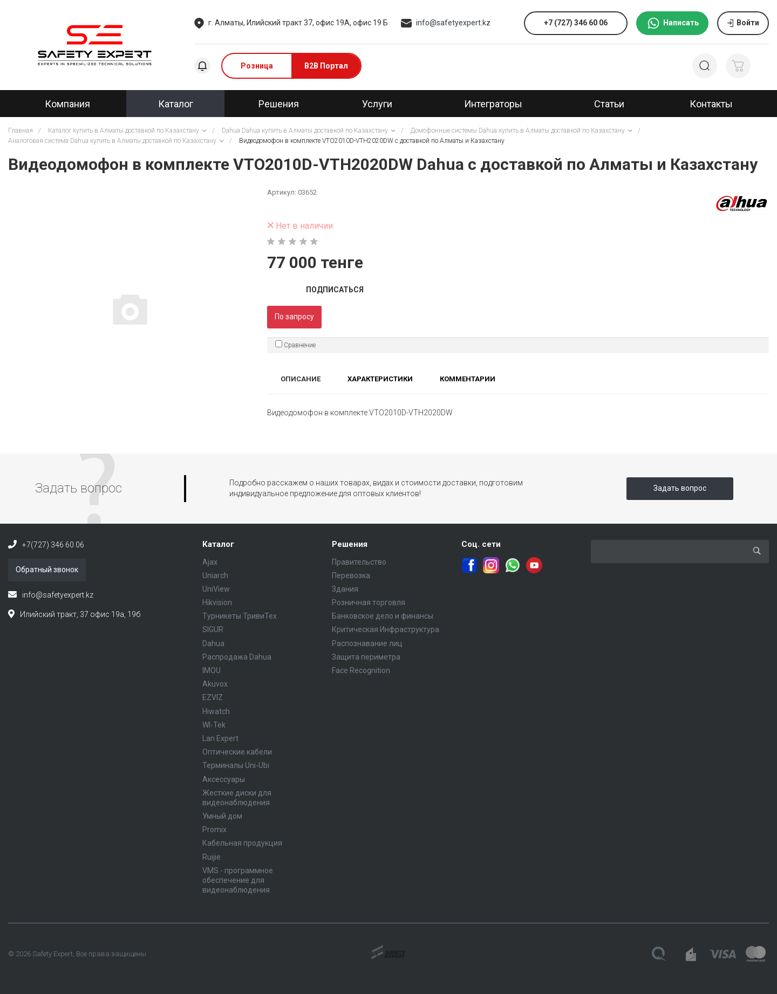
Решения (349, 544)
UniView (216, 589)
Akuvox (215, 684)
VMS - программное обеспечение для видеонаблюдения (237, 880)
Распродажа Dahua (236, 657)
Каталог (218, 544)
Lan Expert (220, 738)
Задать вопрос (679, 488)
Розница (257, 65)
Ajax (209, 562)
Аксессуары (223, 779)
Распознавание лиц (367, 643)
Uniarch (215, 575)
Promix (214, 829)
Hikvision (217, 602)
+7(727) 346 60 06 (53, 544)
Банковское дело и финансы (382, 616)
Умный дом (222, 816)
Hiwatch (216, 711)
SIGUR (212, 629)
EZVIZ (212, 697)
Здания (345, 589)
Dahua (213, 643)
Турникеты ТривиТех (239, 616)
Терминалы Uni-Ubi (235, 765)
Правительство (359, 562)
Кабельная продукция (242, 843)
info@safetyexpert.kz (453, 22)
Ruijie (211, 857)
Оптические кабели (237, 752)
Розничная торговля (368, 602)
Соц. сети (481, 544)
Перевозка (351, 575)
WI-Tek (214, 725)
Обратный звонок (47, 569)
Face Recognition (361, 670)
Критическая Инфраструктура (385, 629)
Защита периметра (366, 657)
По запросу (294, 316)
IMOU (211, 670)
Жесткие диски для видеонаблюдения (236, 798)
